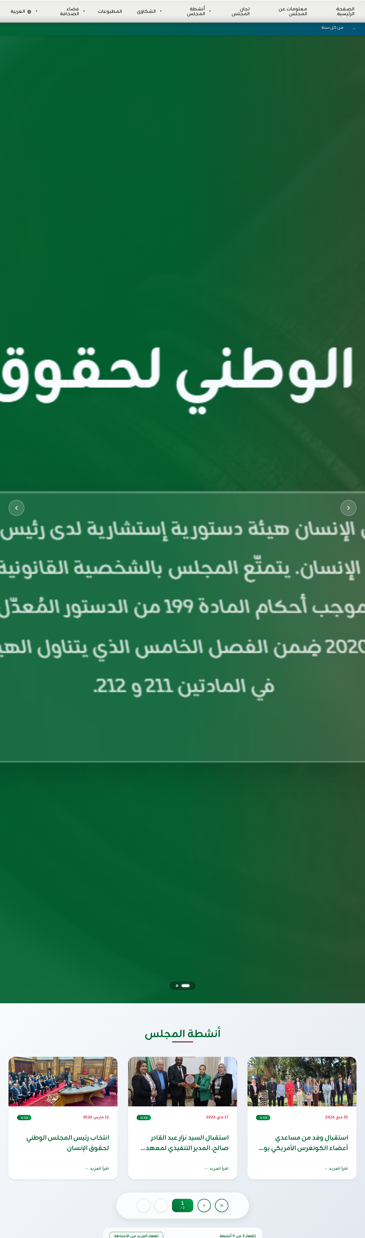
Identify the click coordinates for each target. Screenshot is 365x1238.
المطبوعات (110, 11)
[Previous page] (161, 1205)
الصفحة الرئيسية (345, 11)
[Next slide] (348, 508)
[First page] (143, 1205)
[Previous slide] (16, 508)
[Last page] (221, 1205)
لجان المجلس (241, 11)
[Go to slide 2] (177, 985)
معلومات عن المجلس (293, 11)
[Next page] (204, 1205)
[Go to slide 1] (186, 985)
